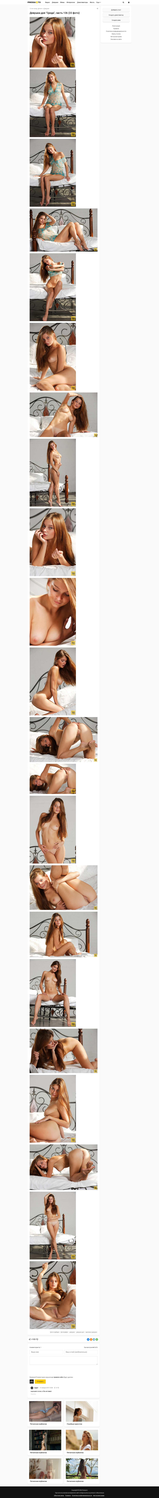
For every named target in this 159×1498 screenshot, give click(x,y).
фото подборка (54, 1332)
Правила (116, 28)
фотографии (64, 1332)
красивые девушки (91, 1332)
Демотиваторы (82, 2)
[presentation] (45, 1370)
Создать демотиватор (116, 15)
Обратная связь (59, 1495)
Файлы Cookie (116, 34)
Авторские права (116, 36)
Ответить (33, 1394)
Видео (47, 2)
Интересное (71, 2)
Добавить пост (116, 10)
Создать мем (116, 20)
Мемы (62, 2)
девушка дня (80, 1332)
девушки (72, 1332)
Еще (98, 2)
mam (40, 8)
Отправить (40, 1381)
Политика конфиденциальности (116, 31)
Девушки (55, 2)
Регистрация (116, 26)
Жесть (92, 2)
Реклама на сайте (116, 39)
